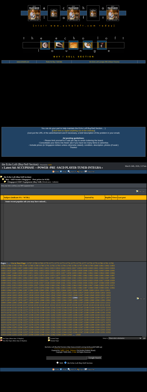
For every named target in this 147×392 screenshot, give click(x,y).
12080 (41, 300)
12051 (102, 295)
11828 (19, 270)
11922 (73, 280)
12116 (19, 305)
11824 (112, 268)
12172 (108, 310)
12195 (14, 315)
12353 (3, 334)
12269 (91, 322)
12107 (80, 302)
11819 (84, 268)
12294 (8, 327)
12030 (97, 293)
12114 (8, 305)
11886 (106, 275)
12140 (41, 307)
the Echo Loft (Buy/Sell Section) (17, 177)
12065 (69, 297)
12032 (108, 293)
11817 (73, 268)
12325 (69, 330)
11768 (34, 263)
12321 (47, 330)
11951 (3, 285)
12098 (31, 302)
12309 (91, 327)
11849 (19, 273)
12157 (25, 310)
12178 (31, 312)
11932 (14, 283)
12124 (63, 305)
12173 (3, 312)
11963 (68, 285)
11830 (30, 270)
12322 (53, 330)
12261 (47, 322)
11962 (63, 285)
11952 (8, 285)
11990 (101, 288)
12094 (8, 302)
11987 (84, 288)
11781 (105, 263)
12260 (41, 322)
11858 (68, 273)
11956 (30, 285)
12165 (69, 310)
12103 (58, 302)
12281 (47, 325)
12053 (3, 297)
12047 (80, 295)
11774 (67, 263)
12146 (75, 307)
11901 (74, 278)
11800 (95, 265)
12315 (14, 330)
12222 (53, 317)
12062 (53, 297)
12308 (86, 327)
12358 (31, 334)
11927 (101, 280)
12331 (102, 330)
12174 (8, 312)
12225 (69, 317)
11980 (46, 288)
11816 (68, 268)
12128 (85, 305)
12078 (31, 300)
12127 (80, 305)
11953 (14, 285)
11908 (112, 278)
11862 (90, 273)
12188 (86, 312)
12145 (69, 307)
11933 (19, 283)
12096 (19, 302)
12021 (47, 293)
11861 (84, 273)
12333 (3, 332)
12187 (80, 312)
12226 (75, 317)
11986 (79, 288)
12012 (107, 290)
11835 (57, 270)
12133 (3, 307)
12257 (25, 322)
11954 (19, 285)
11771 (51, 263)
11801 (101, 265)
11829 (25, 270)
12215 (14, 317)
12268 (86, 322)
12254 (8, 322)
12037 (25, 295)
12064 (64, 297)
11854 (46, 273)
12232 (108, 317)
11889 (8, 278)
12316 (19, 330)
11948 (101, 283)
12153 (3, 310)
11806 (14, 268)
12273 (3, 325)
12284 (64, 325)
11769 (40, 263)
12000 (41, 290)
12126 (74, 305)
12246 (75, 320)
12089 (91, 300)
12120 (41, 305)
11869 (14, 275)
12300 (41, 327)
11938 (46, 283)
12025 (69, 293)
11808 (25, 268)
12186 (75, 312)
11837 (68, 270)
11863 (95, 273)
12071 (102, 297)
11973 (8, 288)
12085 (69, 300)
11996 (19, 290)
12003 (58, 290)
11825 (3, 270)
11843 (101, 270)
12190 (97, 312)
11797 (79, 265)
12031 (102, 293)
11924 (84, 280)
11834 (52, 270)
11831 (36, 270)
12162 (53, 310)
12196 (19, 315)
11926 (95, 280)
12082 (53, 300)
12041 (47, 295)
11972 (3, 288)
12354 (8, 334)
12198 (31, 315)
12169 (91, 310)
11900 (68, 278)
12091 (102, 300)
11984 (68, 288)
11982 (57, 288)
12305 (69, 327)
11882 (84, 275)
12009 (91, 290)
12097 (25, 302)
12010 (96, 290)
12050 (97, 295)
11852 (36, 273)
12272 (108, 322)
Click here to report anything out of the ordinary (73, 130)
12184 (64, 312)
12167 (80, 310)
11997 (25, 290)
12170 (97, 310)
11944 (79, 283)
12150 (97, 307)
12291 (102, 325)
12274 (8, 325)
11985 (74, 288)
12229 (91, 317)
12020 (41, 293)
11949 (106, 283)
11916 (41, 280)
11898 (57, 278)
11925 (90, 280)
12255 (14, 322)
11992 (112, 288)
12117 (25, 305)
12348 (86, 332)
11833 (46, 270)
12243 (58, 320)
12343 (58, 332)
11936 (36, 283)
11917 (46, 280)
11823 (106, 268)
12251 (102, 320)
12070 (97, 297)
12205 (69, 315)
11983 (63, 288)
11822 (101, 268)
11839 (79, 270)
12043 (58, 295)
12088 (86, 300)
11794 (63, 265)
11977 (30, 288)
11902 (79, 278)
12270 (97, 322)
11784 (8, 265)
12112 (107, 302)
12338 (31, 332)
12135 (14, 307)
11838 (74, 270)
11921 (68, 280)
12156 (19, 310)
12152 (108, 307)
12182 (53, 312)
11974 (14, 288)
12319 (36, 330)
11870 (19, 275)
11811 (41, 268)
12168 (86, 310)
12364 (64, 334)
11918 (52, 280)
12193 (3, 315)
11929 (112, 280)
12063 (58, 297)
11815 (63, 268)
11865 (106, 273)
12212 (108, 315)
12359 (36, 334)
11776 (78, 263)
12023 (58, 293)
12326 (75, 330)
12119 (36, 305)
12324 (64, 330)
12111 (102, 302)
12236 (19, 320)
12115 (14, 305)
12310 (97, 327)
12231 (102, 317)
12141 (47, 307)
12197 (25, 315)
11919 (57, 280)
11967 (90, 285)
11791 (46, 265)
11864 (101, 273)
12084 (64, 300)
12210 (97, 315)
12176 (19, 312)
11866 (112, 273)
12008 (85, 290)
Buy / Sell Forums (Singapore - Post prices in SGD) (27, 179)
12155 (14, 310)
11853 (41, 273)
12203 (58, 315)
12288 (86, 325)
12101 (47, 302)
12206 (75, 315)
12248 (86, 320)
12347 (80, 332)
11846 (3, 273)
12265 (69, 322)
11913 (25, 280)
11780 (100, 263)
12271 (102, 322)
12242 (53, 320)
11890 (14, 278)
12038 (31, 295)
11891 (19, 278)
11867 (3, 275)
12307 (80, 327)
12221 (47, 317)
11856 (57, 273)
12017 (25, 293)
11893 (30, 278)
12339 (36, 332)
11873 (36, 275)
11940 (57, 283)
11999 (36, 290)
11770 (45, 263)
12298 (31, 327)
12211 (102, 315)
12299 (36, 327)
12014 (8, 293)
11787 (25, 265)
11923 (79, 280)
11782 (111, 263)
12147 (80, 307)
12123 (58, 305)
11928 (106, 280)
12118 (30, 305)
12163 (58, 310)
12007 (80, 290)
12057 (25, 297)
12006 (74, 290)
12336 (19, 332)
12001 (47, 290)
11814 (57, 268)
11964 (74, 285)
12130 (96, 305)
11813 (52, 268)
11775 (73, 263)
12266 (75, 322)
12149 (91, 307)
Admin (55, 182)
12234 (8, 320)
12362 (53, 334)
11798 (84, 265)
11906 (101, 278)
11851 (30, 273)
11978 (36, 288)
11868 (8, 275)
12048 (86, 295)
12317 (25, 330)
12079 (36, 300)
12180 (41, 312)
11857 (63, 273)
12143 (58, 307)
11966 (84, 285)
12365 (69, 334)
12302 (53, 327)
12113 (3, 305)
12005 (69, 290)
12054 (8, 297)
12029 (91, 293)
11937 (41, 283)
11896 (46, 278)
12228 (86, 317)
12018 (31, 293)
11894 (36, 278)
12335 (14, 332)
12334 (8, 332)
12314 (8, 330)
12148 (86, 307)
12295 (14, 327)
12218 (31, 317)
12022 (53, 293)
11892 (25, 278)
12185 (69, 312)
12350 (97, 332)
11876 (52, 275)
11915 (35, 280)
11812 (46, 268)
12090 (97, 300)
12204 (64, 315)
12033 (3, 295)
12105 (69, 302)
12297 (25, 327)
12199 (36, 315)
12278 (31, 325)
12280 (41, 325)
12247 (80, 320)
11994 (8, 290)
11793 (57, 265)
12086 (75, 300)
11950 (112, 283)
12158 (31, 310)
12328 (86, 330)
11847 (8, 273)
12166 (75, 310)
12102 (53, 302)
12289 (91, 325)
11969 (101, 285)
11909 (3, 280)
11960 (52, 285)
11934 (25, 283)
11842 (95, 270)
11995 (14, 290)
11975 (19, 288)
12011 (102, 290)
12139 (36, 307)
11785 (14, 265)
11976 (25, 288)
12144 (64, 307)
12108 (86, 302)
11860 (79, 273)
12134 (8, 307)
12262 (53, 322)
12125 (69, 305)
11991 (106, 288)
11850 (25, 273)
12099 (36, 302)
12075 (14, 300)
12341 (47, 332)
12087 (80, 300)
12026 (75, 293)
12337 (25, 332)
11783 (3, 265)
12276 (19, 325)
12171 (102, 310)
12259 (36, 322)
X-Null (74, 352)
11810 (36, 268)
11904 (90, 278)
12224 (64, 317)
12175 (14, 312)
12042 (53, 295)
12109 (91, 302)
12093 (3, 302)
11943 (74, 283)
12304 (64, 327)
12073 (3, 300)
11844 (106, 270)
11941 (63, 283)
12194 (8, 315)
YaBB (50, 165)
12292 (108, 325)
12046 (75, 295)
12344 (64, 332)
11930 (3, 283)
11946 (90, 283)
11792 (52, 265)
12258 (31, 322)
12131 (102, 305)
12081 (47, 300)
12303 (58, 327)
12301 (47, 327)
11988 (90, 288)
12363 (58, 334)
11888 (3, 278)
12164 (64, 310)
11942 (68, 283)
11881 (79, 275)
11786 (19, 265)
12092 (108, 300)
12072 (108, 297)
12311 (102, 327)
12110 (97, 302)
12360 (41, 334)
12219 (36, 317)
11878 (63, 275)
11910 (8, 280)
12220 (41, 317)
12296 (19, 327)
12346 (75, 332)
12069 (91, 297)
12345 (69, 332)
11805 (8, 268)
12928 (78, 334)
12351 (102, 332)
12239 (36, 320)
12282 (53, 325)
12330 (97, 330)
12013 (3, 293)
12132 (107, 305)
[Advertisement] (29, 96)
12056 (19, 297)
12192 (108, 312)
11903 (84, 278)
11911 (14, 280)
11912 (19, 280)
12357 (25, 334)
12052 (108, 295)
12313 (3, 330)
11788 (30, 265)
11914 (30, 280)
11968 (95, 285)
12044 (64, 295)
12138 (31, 307)
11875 (46, 275)
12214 (8, 317)
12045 (69, 295)
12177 (25, 312)
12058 (31, 297)
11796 (74, 265)
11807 (19, 268)
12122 (52, 305)
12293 (3, 327)
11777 (84, 263)
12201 (47, 315)
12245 (69, 320)
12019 (36, 293)
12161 (47, 310)
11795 (68, 265)
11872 (30, 275)
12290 (97, 325)
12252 (108, 320)
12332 (108, 330)
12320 (41, 330)
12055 (14, 297)
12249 (91, 320)
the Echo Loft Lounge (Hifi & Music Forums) (104, 62)
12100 (41, 302)
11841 (90, 270)
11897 (52, 278)
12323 (58, 330)
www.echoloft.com (23, 62)
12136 (19, 307)
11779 (94, 263)
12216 (19, 317)
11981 (52, 288)
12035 (14, 295)
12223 (58, 317)
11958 (41, 285)
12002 (52, 290)
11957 (36, 285)
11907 (106, 278)
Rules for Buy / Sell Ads (54, 62)
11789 (36, 265)
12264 (64, 322)
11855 (52, 273)
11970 (106, 285)
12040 (41, 295)
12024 (64, 293)
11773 (62, 263)
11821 (95, 268)
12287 (80, 325)
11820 (90, 268)
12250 (97, 320)
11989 (95, 288)
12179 (36, 312)
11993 (3, 290)
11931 (8, 283)
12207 (80, 315)
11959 (46, 285)
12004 (63, 290)
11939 (52, 283)
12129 (91, 305)
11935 (30, 283)
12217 (25, 317)
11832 (41, 270)
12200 (41, 315)
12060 (41, 297)
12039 (36, 295)
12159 (36, 310)
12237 (25, 320)
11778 (89, 263)
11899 (63, 278)
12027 (80, 293)
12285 (69, 325)
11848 (14, 273)
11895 (41, 278)
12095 (14, 302)
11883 (90, 275)
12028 (86, 293)
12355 (14, 334)
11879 (68, 275)
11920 (63, 280)
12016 (19, 293)
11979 (41, 288)
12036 (19, 295)
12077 (25, 300)
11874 (41, 275)
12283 (58, 325)
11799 (90, 265)
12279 (36, 325)
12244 (64, 320)
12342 (53, 332)
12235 (14, 320)
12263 (58, 322)
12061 (47, 297)
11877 (57, 275)
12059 (36, 297)
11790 (41, 265)
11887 (112, 275)
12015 (14, 293)
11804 (3, 268)
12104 (64, 302)
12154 (8, 310)
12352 (108, 332)
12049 (91, 295)
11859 (74, 273)
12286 (75, 325)
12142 (53, 307)
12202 (53, 315)
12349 (91, 332)
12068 (86, 297)
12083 (58, 300)
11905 (95, 278)
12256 (19, 322)
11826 (8, 270)
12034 (8, 295)
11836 (63, 270)
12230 (97, 317)
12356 (19, 334)
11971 (112, 285)
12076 (19, 300)
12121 (47, 305)
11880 (74, 275)
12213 (3, 317)
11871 (25, 275)
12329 (91, 330)
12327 (80, 330)
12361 (47, 334)
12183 (58, 312)
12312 (108, 327)
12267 (80, 322)
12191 (102, 312)
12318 (31, 330)
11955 (25, 285)
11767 (29, 263)
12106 (75, 302)
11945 (84, 283)
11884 (95, 275)
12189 (91, 312)
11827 (14, 270)
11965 (79, 285)
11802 (106, 265)
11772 (56, 263)
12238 (31, 320)
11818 (79, 268)
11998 (30, 290)
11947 (95, 283)
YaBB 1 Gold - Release (68, 350)
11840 (84, 270)
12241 (47, 320)
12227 (80, 317)
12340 (41, 332)
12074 (8, 300)
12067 (80, 297)
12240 (41, 320)
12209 (91, 315)
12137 (25, 307)
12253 (3, 322)
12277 (25, 325)
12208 (86, 315)
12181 (47, 312)
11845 (112, 270)
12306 (75, 327)
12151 (102, 307)
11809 (30, 268)
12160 (41, 310)
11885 (101, 275)
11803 (112, 265)
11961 (57, 285)
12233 (3, 320)
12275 (14, 325)
